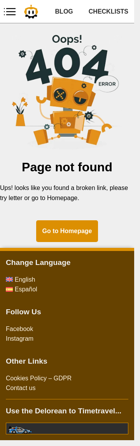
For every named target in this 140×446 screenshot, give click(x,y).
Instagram (19, 338)
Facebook (19, 329)
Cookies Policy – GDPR (39, 378)
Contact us (20, 388)
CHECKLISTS (108, 11)
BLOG (64, 11)
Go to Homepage (67, 231)
